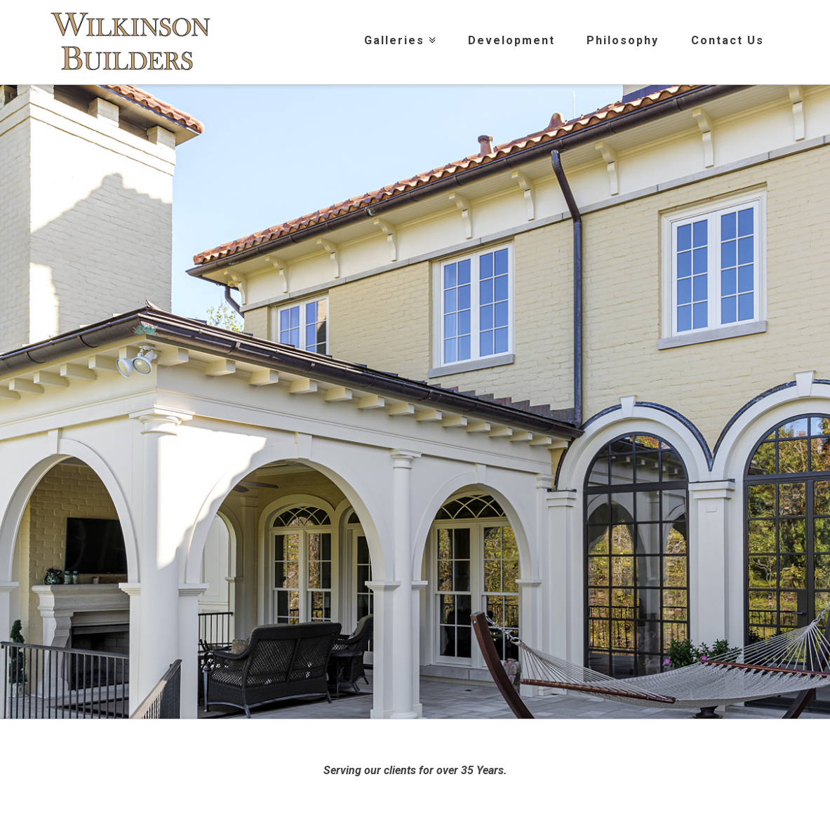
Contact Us (727, 40)
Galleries (397, 23)
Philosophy (623, 40)
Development (511, 40)
